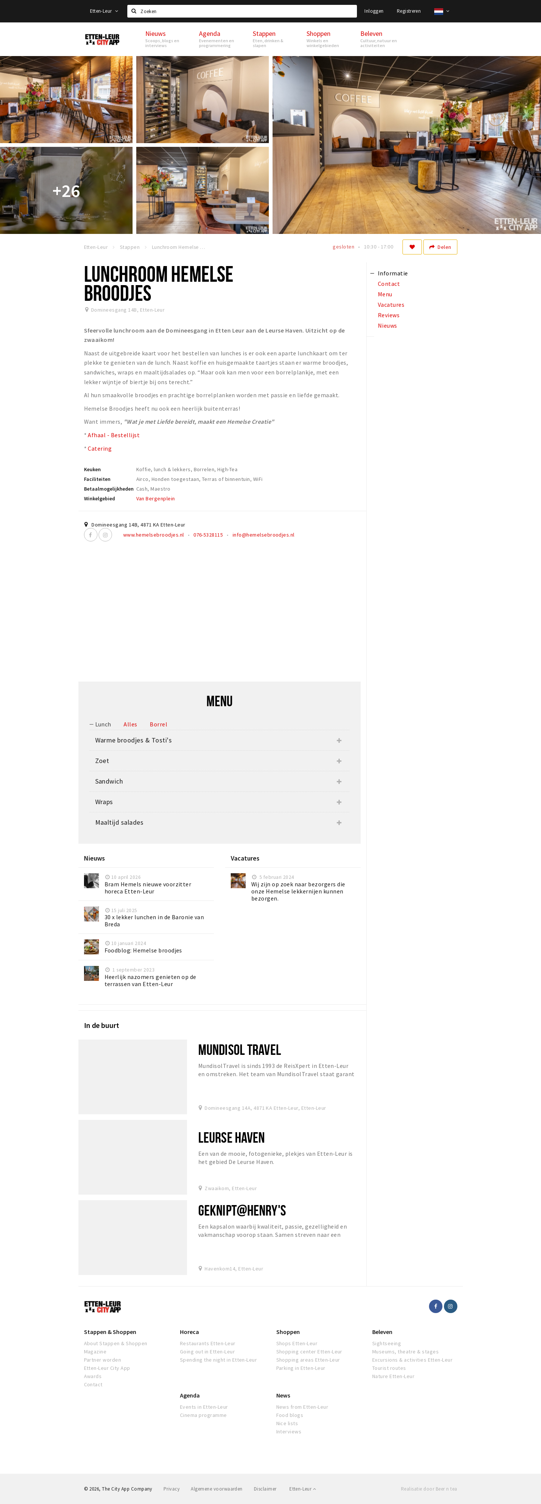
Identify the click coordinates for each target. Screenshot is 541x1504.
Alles (130, 724)
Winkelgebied (99, 498)
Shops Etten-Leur (297, 1343)
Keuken (92, 469)
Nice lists (287, 1423)
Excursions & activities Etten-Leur (412, 1359)
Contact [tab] (389, 283)
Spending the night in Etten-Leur (218, 1359)
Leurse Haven (231, 1137)
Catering (100, 448)
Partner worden (102, 1359)
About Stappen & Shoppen (115, 1343)
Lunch (103, 724)
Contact (93, 1384)
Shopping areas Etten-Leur (308, 1359)
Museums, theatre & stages (405, 1351)
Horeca (189, 1331)
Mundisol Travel (239, 1049)
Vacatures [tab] (391, 304)
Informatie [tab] (393, 273)
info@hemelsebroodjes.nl (264, 534)
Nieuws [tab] (387, 325)
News (283, 1395)
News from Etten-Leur (302, 1406)
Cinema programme (203, 1415)
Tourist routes (389, 1368)
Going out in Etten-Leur (207, 1351)
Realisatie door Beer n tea (429, 1489)
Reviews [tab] (388, 315)
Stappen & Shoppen (110, 1331)
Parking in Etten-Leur (301, 1368)
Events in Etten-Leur (204, 1406)
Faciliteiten (97, 479)
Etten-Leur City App (107, 1368)
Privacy (172, 1489)
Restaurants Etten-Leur (208, 1343)
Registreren (409, 11)
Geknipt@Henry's (242, 1210)
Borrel (158, 724)
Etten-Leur (104, 11)
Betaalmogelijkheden (109, 488)
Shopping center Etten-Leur (309, 1351)
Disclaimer (265, 1489)
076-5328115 (208, 534)
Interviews (289, 1431)
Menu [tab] (385, 294)
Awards (93, 1376)
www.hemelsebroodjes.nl (153, 534)
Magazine (95, 1351)
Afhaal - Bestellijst (114, 435)
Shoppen (288, 1331)
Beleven (382, 1331)
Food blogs (290, 1415)
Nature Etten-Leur (393, 1376)
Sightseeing (386, 1343)
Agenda (190, 1395)
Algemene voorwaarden (217, 1489)
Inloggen (373, 11)
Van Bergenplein (155, 498)
